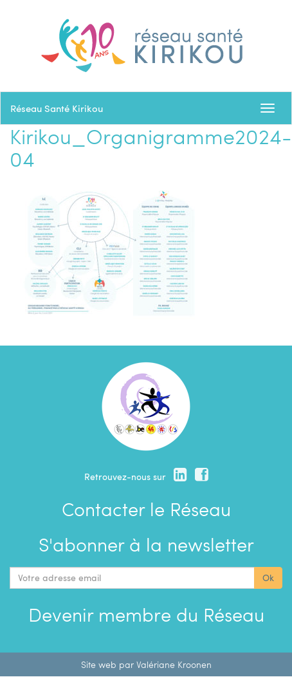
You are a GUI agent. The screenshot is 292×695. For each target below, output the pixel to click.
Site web (98, 664)
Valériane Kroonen (174, 664)
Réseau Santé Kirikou (56, 108)
